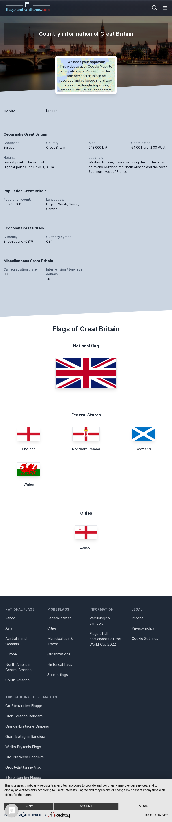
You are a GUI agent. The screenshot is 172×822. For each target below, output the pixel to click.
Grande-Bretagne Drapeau (27, 726)
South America (17, 680)
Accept (86, 807)
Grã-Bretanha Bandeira (24, 757)
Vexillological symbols (100, 621)
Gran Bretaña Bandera (24, 716)
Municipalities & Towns (60, 641)
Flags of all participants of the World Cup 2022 (105, 639)
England (29, 449)
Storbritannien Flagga (23, 777)
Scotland (143, 449)
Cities (52, 628)
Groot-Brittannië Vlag (23, 767)
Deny (28, 807)
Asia (8, 628)
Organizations (58, 654)
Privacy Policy (161, 815)
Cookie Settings (145, 638)
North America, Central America (18, 667)
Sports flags (57, 674)
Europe (11, 654)
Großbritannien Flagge (23, 705)
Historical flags (59, 664)
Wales (29, 484)
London (86, 547)
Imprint (137, 618)
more (143, 807)
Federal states (59, 618)
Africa (10, 618)
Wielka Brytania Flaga (23, 747)
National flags (20, 609)
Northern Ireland (86, 449)
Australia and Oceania (16, 641)
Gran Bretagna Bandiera (25, 736)
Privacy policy (143, 628)
